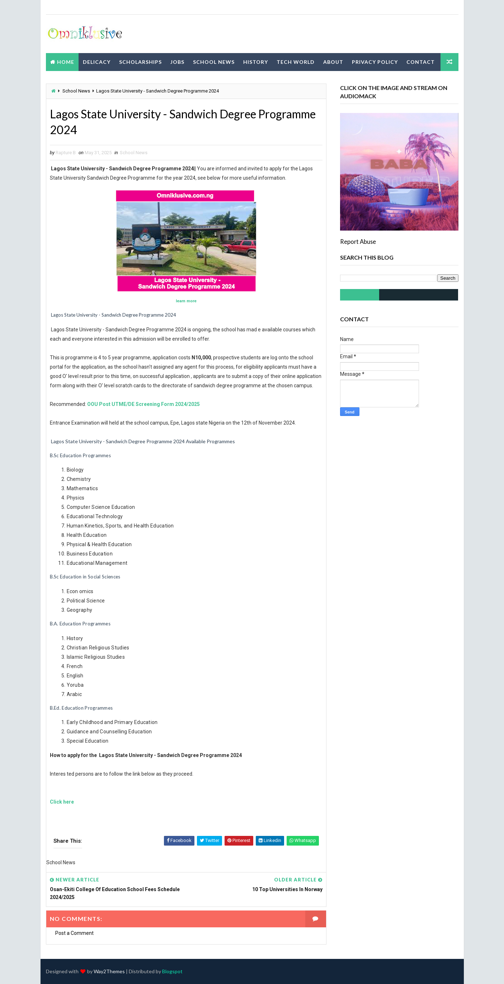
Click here (62, 802)
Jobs (177, 62)
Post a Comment (74, 933)
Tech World (296, 62)
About (333, 62)
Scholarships (140, 62)
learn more (186, 301)
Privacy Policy (375, 62)
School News (214, 62)
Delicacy (96, 62)
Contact (420, 62)
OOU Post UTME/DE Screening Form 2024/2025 (143, 404)
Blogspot (172, 971)
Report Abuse (358, 241)
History (255, 62)
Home (65, 62)
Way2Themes (109, 971)
